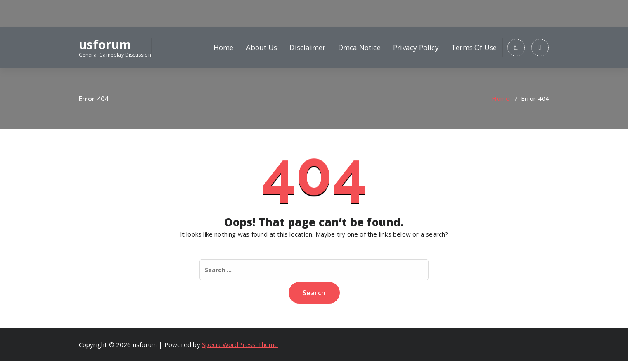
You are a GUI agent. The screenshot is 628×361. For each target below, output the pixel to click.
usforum (105, 44)
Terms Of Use (474, 47)
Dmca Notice (359, 47)
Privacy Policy (416, 47)
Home (223, 47)
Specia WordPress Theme (240, 344)
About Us (261, 47)
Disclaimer (307, 47)
